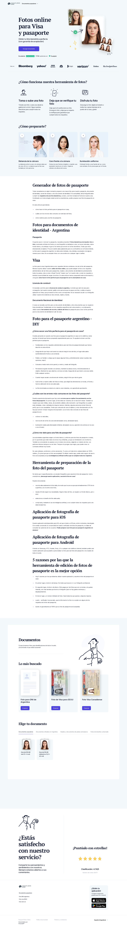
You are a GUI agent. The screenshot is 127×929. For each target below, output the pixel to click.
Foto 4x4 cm (22, 901)
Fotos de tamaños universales (100, 732)
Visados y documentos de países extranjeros (74, 732)
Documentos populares (26, 732)
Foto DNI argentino (24, 896)
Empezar (27, 708)
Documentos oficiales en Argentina (47, 732)
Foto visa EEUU (23, 899)
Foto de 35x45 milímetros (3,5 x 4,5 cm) (44, 754)
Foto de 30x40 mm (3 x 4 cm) (25, 753)
